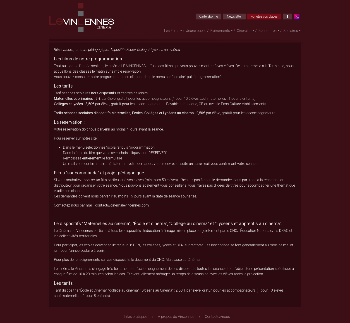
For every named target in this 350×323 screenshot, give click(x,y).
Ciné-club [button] (244, 30)
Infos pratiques (136, 316)
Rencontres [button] (268, 30)
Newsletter (234, 16)
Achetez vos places (264, 16)
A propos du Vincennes (176, 316)
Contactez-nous (217, 316)
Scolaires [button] (290, 30)
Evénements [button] (220, 30)
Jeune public (196, 30)
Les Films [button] (171, 30)
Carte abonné (208, 16)
